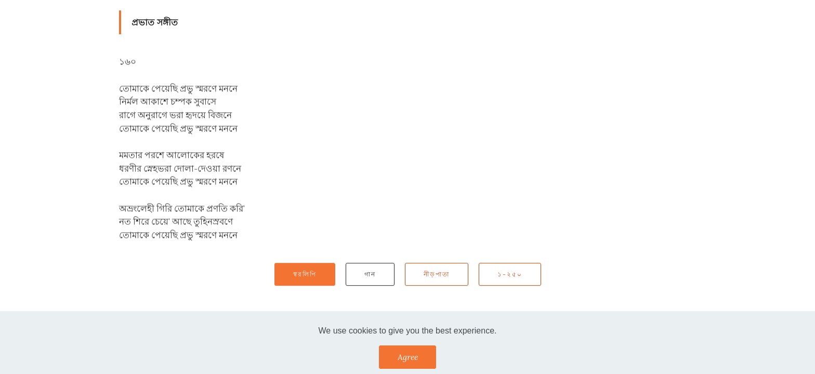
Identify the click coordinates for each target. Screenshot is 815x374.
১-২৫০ (509, 274)
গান (370, 274)
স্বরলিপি (305, 274)
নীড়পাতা (437, 274)
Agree (408, 357)
